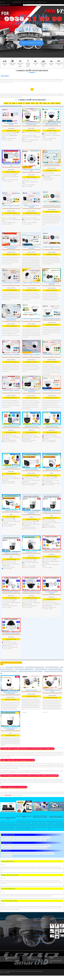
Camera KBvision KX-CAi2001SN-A (11, 591)
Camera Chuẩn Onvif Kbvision (32, 71)
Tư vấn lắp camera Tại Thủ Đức (40, 938)
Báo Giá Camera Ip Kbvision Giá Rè (24, 817)
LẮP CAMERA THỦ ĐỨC (5, 4)
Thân (48, 103)
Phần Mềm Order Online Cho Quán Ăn (10, 875)
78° (23, 103)
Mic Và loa (6, 103)
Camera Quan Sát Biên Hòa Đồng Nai (9, 671)
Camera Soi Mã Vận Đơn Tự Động (9, 900)
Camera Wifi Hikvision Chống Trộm (44, 845)
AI (16, 103)
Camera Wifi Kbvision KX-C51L (11, 426)
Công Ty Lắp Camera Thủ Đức (28, 2)
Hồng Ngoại (28, 103)
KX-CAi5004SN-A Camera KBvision (11, 633)
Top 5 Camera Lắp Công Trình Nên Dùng (8, 837)
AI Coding (52, 103)
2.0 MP (37, 103)
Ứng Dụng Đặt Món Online (7, 861)
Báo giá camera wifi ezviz (20, 837)
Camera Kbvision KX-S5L (11, 467)
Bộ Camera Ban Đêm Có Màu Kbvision (47, 853)
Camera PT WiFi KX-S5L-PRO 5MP (52, 511)
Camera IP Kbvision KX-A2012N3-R (51, 318)
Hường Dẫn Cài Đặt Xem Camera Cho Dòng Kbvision (56, 817)
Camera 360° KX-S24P (31, 551)
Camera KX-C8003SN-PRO (11, 510)
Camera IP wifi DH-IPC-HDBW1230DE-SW (24, 669)
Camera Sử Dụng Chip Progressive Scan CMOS (10, 105)
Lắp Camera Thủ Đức (17, 2)
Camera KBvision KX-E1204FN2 (51, 164)
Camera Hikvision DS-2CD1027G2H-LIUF (15, 667)
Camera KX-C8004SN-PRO (51, 469)
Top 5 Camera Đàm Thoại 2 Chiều (44, 837)
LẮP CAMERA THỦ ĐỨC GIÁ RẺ (6, 918)
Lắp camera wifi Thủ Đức (41, 2)
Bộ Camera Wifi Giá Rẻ (17, 853)
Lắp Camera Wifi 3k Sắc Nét (33, 845)
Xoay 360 (45, 103)
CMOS (40, 103)
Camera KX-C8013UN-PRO (31, 469)
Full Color (33, 103)
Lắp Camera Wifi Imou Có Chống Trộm (7, 845)
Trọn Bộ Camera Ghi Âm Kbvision (7, 853)
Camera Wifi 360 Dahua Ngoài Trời (21, 845)
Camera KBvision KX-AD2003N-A (52, 550)
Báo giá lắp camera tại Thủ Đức (31, 42)
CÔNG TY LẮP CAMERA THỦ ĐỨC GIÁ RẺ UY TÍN (32, 23)
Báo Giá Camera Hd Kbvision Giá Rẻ (8, 818)
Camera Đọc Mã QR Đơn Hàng (8, 888)
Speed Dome (57, 103)
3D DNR (13, 103)
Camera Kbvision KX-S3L (51, 426)
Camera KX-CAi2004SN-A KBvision (31, 591)
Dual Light (20, 103)
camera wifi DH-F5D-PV (31, 690)
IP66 (10, 103)
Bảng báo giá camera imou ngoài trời (31, 837)
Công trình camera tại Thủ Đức (40, 935)
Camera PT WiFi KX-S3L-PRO (11, 553)
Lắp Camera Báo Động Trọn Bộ (6, 855)
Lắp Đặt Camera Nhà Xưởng (41, 669)
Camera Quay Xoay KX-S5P (31, 426)
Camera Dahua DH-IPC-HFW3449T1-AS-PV (34, 667)
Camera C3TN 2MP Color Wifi (52, 667)
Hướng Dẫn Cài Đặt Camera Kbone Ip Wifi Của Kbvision (30, 671)
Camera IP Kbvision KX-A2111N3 (52, 205)
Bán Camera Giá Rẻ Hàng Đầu (55, 669)
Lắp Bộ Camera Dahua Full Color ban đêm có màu (31, 853)
